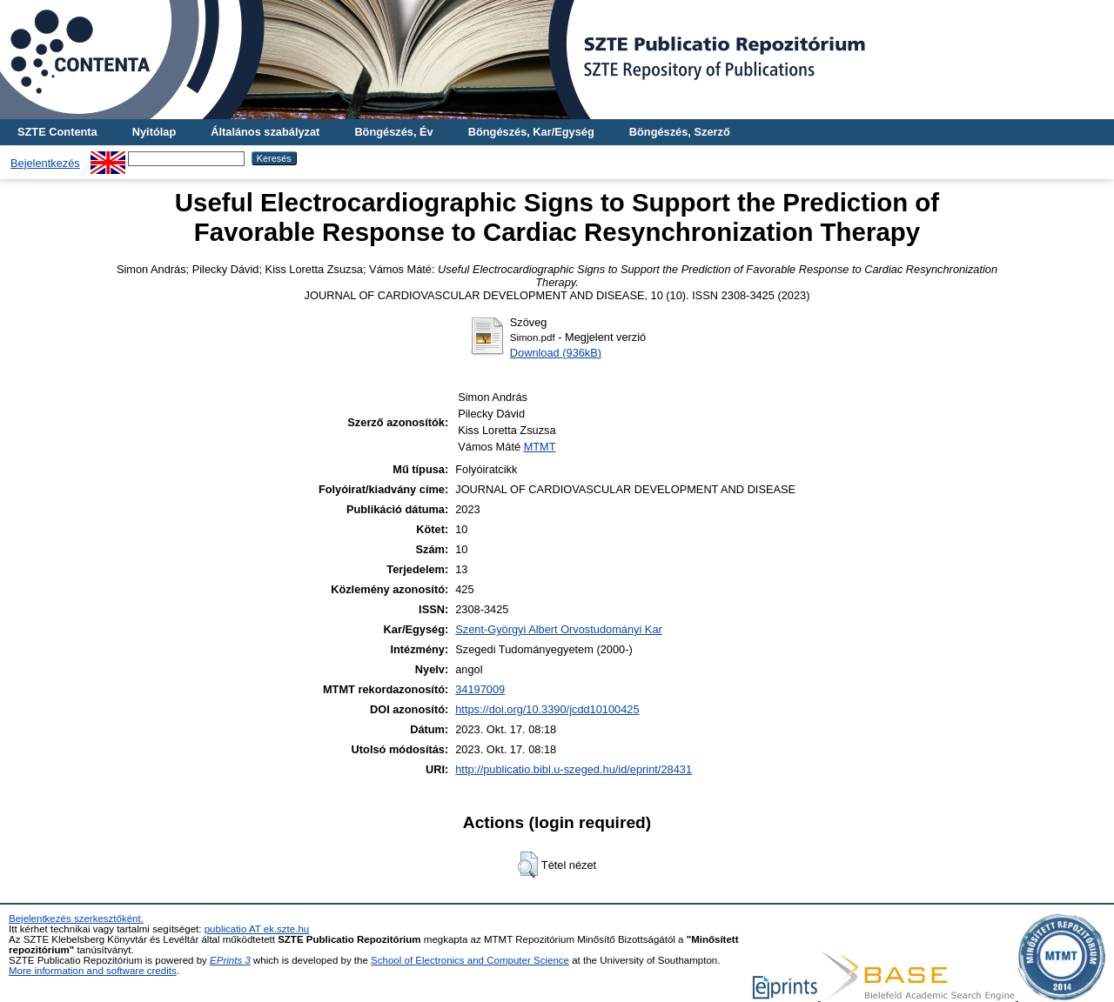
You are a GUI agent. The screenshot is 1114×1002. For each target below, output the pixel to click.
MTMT (540, 446)
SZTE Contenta (57, 131)
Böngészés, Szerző (679, 131)
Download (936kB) (555, 352)
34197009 (480, 689)
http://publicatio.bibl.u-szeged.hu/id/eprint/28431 (573, 769)
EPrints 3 (230, 960)
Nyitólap (154, 131)
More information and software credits (93, 970)
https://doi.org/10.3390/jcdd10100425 (547, 709)
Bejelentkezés (45, 163)
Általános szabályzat (265, 131)
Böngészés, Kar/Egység (531, 131)
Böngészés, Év (393, 131)
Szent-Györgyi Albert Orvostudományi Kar (558, 629)
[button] (528, 865)
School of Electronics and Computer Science (470, 960)
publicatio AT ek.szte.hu (257, 929)
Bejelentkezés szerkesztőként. (76, 918)
